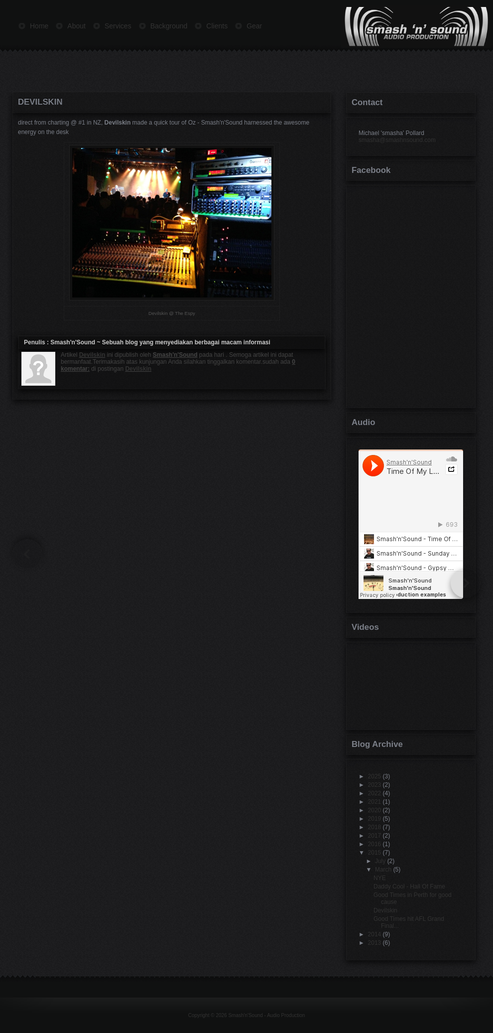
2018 (374, 827)
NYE (379, 878)
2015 (374, 852)
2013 (374, 942)
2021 (374, 801)
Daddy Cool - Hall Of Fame (409, 886)
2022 (374, 793)
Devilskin (40, 102)
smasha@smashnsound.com (397, 140)
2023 (374, 784)
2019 (374, 818)
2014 (374, 934)
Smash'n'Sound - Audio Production (266, 1015)
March (383, 869)
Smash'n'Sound (72, 342)
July (380, 861)
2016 (374, 844)
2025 (374, 776)
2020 (374, 810)
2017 (374, 835)
